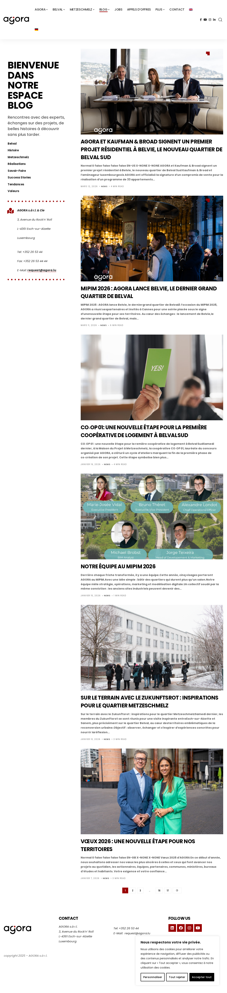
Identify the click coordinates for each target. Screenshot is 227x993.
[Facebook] (201, 19)
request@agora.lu (41, 263)
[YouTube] (205, 19)
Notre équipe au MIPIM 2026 (125, 573)
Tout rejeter (177, 977)
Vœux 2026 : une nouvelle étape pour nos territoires (149, 860)
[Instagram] (210, 19)
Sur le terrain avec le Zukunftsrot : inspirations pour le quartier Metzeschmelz (141, 713)
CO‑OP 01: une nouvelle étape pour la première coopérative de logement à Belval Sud (142, 434)
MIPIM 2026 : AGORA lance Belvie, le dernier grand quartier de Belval (150, 292)
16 (159, 906)
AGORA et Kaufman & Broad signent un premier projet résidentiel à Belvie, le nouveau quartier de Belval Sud (146, 149)
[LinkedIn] (214, 19)
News (104, 186)
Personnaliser (152, 977)
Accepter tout (202, 977)
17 (168, 906)
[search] (220, 19)
